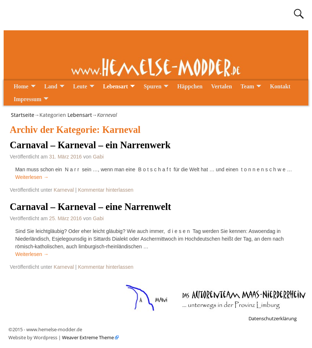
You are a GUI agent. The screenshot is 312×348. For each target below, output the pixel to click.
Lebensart (115, 86)
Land (50, 86)
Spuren (153, 86)
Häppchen (190, 86)
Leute (80, 86)
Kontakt (280, 86)
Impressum (28, 99)
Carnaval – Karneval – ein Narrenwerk (90, 145)
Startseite (22, 114)
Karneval (64, 190)
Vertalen (221, 86)
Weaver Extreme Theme (87, 337)
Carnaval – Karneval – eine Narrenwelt (90, 207)
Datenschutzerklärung (273, 318)
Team (247, 86)
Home (21, 86)
